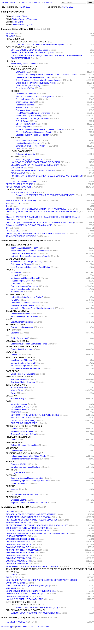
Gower (14, 393)
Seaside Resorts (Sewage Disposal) (26, 262)
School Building (17, 399)
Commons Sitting (19, 16)
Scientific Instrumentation (27, 124)
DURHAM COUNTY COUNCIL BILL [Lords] (29, 50)
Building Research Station (27, 99)
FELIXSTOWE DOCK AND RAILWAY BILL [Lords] (32, 53)
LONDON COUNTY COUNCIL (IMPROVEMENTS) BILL (40, 44)
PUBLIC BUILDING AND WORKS (20, 357)
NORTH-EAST (12, 470)
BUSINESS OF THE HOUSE (18, 522)
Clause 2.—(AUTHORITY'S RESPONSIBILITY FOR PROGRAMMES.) (36, 209)
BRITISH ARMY (13, 497)
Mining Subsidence (19, 404)
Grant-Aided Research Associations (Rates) (34, 97)
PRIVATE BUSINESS (15, 39)
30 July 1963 (48, 2)
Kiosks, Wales (17, 390)
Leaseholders (17, 283)
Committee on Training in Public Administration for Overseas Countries (46, 75)
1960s (22, 2)
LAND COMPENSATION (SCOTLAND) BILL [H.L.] (28, 585)
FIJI (7, 336)
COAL (8, 401)
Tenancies (20, 149)
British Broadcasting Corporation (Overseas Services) (39, 80)
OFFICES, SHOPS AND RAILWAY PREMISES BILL (28, 531)
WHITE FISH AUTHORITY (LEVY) (21, 201)
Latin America (22, 72)
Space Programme (24, 127)
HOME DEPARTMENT (16, 442)
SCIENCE (15, 91)
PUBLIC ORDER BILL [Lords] (23, 192)
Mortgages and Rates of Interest (25, 278)
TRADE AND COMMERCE (17, 311)
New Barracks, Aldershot (21, 360)
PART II (9, 577)
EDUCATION (11, 396)
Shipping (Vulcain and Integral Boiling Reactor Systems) (40, 129)
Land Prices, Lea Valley (21, 289)
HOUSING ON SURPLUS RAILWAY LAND (24, 599)
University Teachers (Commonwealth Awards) (30, 256)
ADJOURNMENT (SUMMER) (18, 187)
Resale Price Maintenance (22, 314)
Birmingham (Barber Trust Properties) (32, 146)
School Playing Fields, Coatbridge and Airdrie (30, 481)
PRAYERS (10, 36)
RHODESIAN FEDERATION (18, 437)
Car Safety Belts (23, 110)
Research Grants (23, 107)
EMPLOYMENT (13, 448)
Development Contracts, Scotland (25, 467)
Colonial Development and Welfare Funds (29, 344)
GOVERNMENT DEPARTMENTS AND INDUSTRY (33, 170)
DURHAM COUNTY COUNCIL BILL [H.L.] (29, 605)
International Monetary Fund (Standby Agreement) (32, 308)
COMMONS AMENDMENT (17, 547)
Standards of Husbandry (21, 349)
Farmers (14, 429)
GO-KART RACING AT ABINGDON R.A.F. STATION (28, 517)
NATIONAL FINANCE (15, 294)
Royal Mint (15, 300)
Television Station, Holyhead (23, 382)
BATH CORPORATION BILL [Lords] (21, 47)
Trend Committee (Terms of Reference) (33, 113)
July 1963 (37, 2)
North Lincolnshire (19, 379)
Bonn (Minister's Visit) (25, 88)
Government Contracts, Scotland (25, 303)
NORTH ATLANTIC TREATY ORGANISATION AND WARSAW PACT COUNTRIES (47, 176)
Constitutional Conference (22, 322)
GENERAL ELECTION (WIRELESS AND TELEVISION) (35, 165)
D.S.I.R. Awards (22, 121)
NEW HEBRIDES (13, 330)
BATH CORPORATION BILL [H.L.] (21, 602)
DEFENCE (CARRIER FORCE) (19, 184)
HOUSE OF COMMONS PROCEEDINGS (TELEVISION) (35, 162)
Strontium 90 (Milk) (19, 464)
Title (8, 206)
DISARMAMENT (18, 173)
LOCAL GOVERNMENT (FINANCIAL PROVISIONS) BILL (31, 591)
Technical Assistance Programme (25, 248)
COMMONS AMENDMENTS (18, 542)
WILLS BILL (11, 588)
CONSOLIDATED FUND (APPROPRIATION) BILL (27, 528)
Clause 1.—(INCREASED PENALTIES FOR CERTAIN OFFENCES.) (45, 195)
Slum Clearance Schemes (27, 140)
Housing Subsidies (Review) (28, 143)
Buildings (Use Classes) (21, 264)
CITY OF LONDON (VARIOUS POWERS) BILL (31, 42)
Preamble (10, 34)
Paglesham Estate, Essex (22, 431)
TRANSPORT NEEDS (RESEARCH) (22, 236)
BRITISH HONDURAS (15, 325)
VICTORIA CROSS (19, 409)
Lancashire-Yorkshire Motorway (24, 494)
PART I (14, 575)
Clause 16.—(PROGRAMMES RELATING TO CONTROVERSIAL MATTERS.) (40, 223)
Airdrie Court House (19, 483)
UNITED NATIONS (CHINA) (23, 420)
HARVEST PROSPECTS (17, 622)
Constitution (16, 355)
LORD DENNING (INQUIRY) (23, 181)
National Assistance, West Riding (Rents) (28, 456)
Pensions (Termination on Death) (25, 459)
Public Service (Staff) (20, 338)
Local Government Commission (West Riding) (30, 267)
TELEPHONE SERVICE (16, 385)
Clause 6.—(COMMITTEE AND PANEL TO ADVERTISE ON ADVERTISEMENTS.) (42, 212)
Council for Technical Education (24, 253)
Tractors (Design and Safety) (23, 434)
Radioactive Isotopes (25, 105)
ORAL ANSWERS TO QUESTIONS (21, 66)
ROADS (9, 492)
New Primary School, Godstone (24, 64)
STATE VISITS (17, 168)
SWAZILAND (11, 352)
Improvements (17, 292)
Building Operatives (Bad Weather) (26, 368)
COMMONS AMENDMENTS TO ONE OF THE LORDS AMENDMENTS (37, 534)
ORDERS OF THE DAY (16, 190)
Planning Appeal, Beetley (22, 281)
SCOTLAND (11, 475)
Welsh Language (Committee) (29, 160)
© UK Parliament (42, 627)
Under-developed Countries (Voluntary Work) (35, 83)
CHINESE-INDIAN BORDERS (24, 423)
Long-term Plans (18, 472)
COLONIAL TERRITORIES (17, 341)
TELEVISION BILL (14, 203)
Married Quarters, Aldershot (23, 363)
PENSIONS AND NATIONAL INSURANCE (24, 453)
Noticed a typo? (8, 627)
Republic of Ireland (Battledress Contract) (29, 503)
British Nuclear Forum (25, 102)
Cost (13, 440)
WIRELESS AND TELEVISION (19, 377)
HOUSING (15, 138)
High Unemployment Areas (22, 305)
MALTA (9, 319)
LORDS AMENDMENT (16, 536)
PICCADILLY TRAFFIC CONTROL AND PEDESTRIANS (30, 514)
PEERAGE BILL (13, 231)
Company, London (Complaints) (24, 286)
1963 (30, 2)
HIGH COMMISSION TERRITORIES (22, 346)
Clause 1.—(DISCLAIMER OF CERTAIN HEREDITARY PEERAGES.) (36, 233)
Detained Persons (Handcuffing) (25, 445)
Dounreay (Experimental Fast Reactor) (32, 135)
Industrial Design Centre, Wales (24, 316)
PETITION (10, 61)
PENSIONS (16, 412)
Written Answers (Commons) (24, 19)
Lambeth (14, 275)
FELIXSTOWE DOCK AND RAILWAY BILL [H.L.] (37, 607)
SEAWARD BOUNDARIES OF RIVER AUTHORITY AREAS (32, 566)
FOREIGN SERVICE (20, 407)
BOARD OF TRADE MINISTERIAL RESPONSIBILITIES (35, 415)
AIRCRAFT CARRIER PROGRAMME (22, 550)
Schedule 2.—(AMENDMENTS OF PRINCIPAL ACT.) (29, 225)
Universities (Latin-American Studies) (27, 297)
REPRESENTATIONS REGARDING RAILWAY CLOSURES (32, 520)
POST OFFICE (12, 371)
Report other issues (24, 627)
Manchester (16, 273)
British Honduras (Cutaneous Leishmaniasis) (30, 251)
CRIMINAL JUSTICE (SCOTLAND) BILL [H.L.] (26, 594)
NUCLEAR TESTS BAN (21, 418)
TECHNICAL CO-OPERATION (24, 69)
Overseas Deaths (18, 500)
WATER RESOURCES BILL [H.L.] (20, 539)
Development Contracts (26, 94)
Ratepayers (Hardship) (25, 154)
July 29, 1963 (24, 7)
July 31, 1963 (67, 7)
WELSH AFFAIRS (18, 157)
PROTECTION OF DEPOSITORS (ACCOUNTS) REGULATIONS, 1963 (37, 525)
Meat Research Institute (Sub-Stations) (32, 118)
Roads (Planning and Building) (29, 116)
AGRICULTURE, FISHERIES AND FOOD (24, 426)
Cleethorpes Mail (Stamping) (23, 374)
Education (15, 333)
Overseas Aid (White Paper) (28, 86)
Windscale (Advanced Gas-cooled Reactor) (34, 132)
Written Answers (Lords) (22, 24)
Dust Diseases (17, 451)
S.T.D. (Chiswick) (18, 388)
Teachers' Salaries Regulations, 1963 (27, 478)
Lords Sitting (17, 22)
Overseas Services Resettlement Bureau (33, 77)
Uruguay (14, 489)
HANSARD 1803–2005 (9, 2)
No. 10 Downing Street (20, 366)
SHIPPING (10, 486)
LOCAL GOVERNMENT (21, 151)
